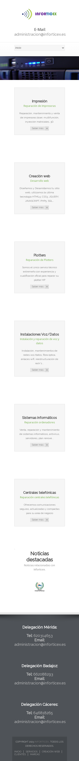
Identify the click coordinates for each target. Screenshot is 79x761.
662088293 (43, 674)
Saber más (37, 128)
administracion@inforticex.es (40, 34)
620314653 (43, 635)
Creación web (51, 751)
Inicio (17, 751)
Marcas (35, 754)
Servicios (31, 751)
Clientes (20, 754)
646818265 (43, 713)
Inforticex (42, 741)
